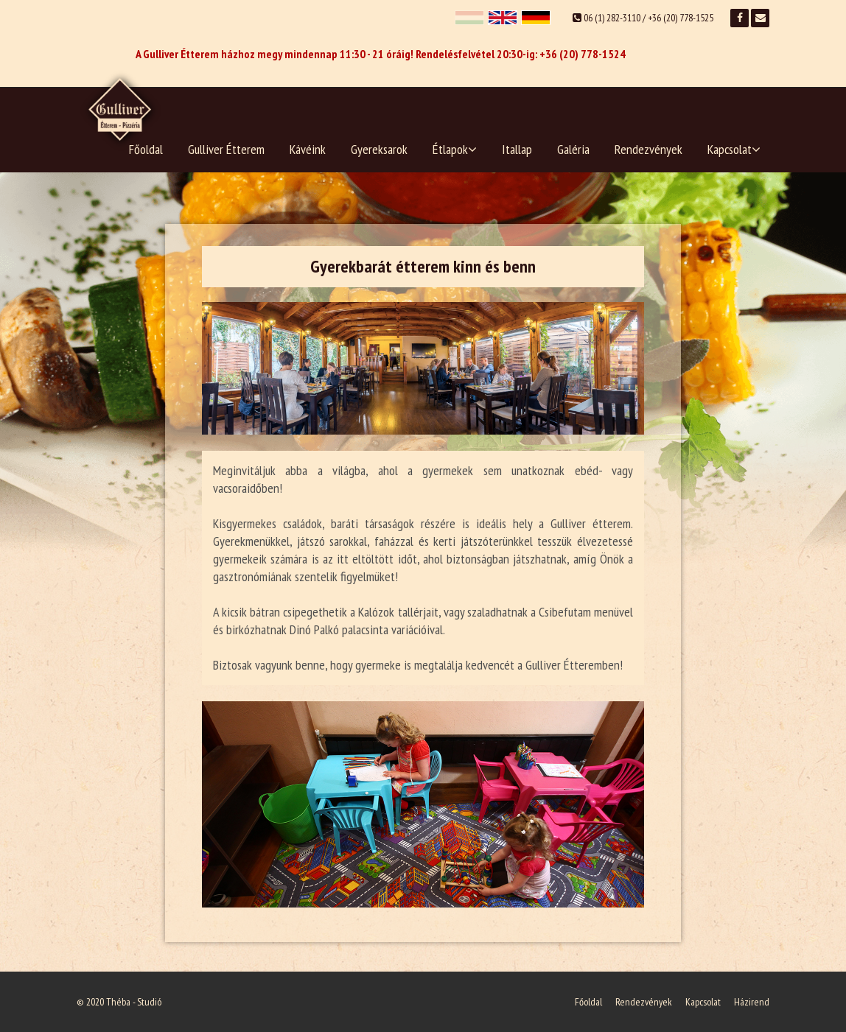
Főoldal (146, 149)
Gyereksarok (379, 149)
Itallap (517, 149)
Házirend (751, 1001)
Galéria (573, 149)
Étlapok (455, 149)
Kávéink (308, 149)
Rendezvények (648, 149)
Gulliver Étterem (226, 149)
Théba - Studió (133, 1001)
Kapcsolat (734, 149)
